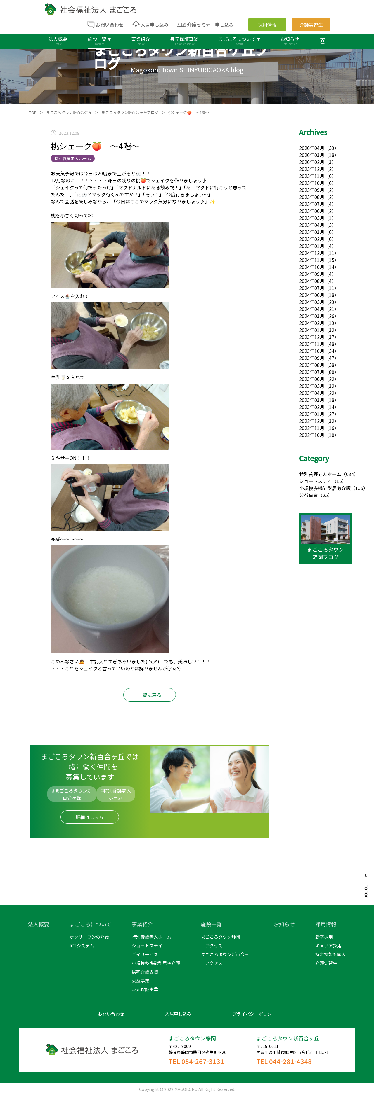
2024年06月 (311, 294)
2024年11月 (311, 259)
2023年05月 (311, 385)
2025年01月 (311, 245)
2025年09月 (311, 189)
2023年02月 (311, 406)
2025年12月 (311, 168)
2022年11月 (311, 427)
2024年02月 (311, 322)
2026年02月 (311, 161)
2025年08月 (311, 196)
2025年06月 (311, 210)
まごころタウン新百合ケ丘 (69, 112)
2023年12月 (311, 336)
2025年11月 (311, 175)
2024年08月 (311, 280)
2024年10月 (311, 266)
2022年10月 (311, 434)
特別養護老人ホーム (320, 473)
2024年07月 (311, 287)
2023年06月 (311, 378)
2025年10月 (311, 182)
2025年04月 (311, 224)
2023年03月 (311, 399)
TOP (33, 112)
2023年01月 (311, 413)
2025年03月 (311, 231)
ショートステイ (315, 480)
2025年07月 (311, 203)
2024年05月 (311, 301)
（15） (339, 480)
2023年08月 (311, 364)
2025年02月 (311, 238)
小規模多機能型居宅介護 (325, 487)
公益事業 (308, 494)
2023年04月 (311, 392)
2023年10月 (311, 350)
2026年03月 (311, 154)
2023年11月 (311, 343)
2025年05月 (311, 217)
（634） (350, 473)
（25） (325, 494)
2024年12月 (311, 252)
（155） (359, 487)
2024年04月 (311, 308)
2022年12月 (311, 420)
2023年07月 (311, 371)
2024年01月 (311, 329)
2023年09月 (311, 357)
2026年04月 (311, 147)
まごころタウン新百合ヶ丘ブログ (129, 112)
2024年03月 (311, 315)
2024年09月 (311, 273)
